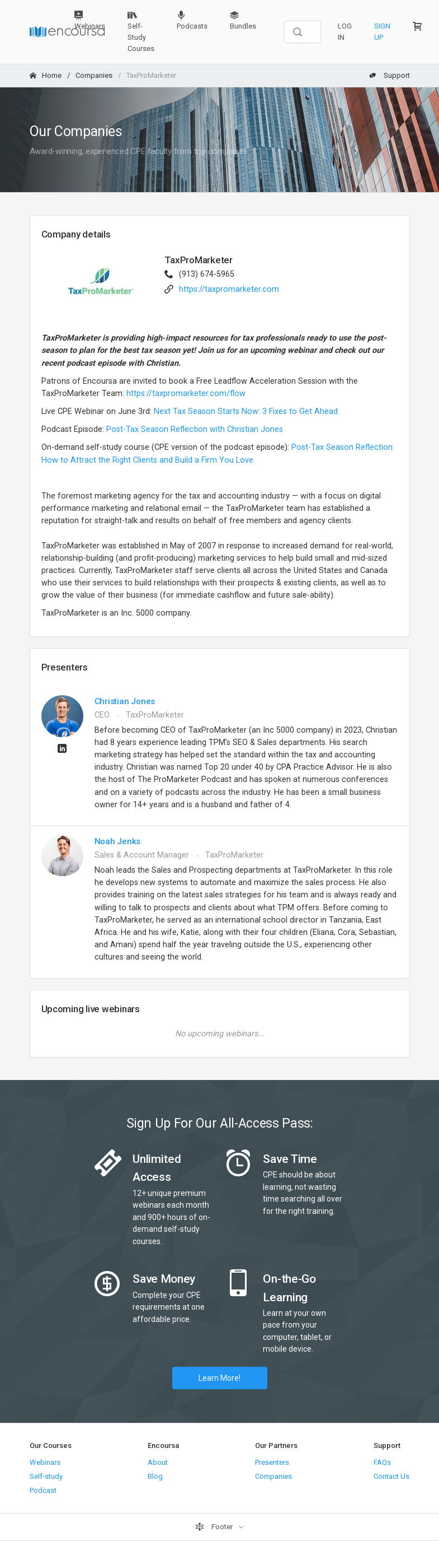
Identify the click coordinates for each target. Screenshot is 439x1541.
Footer (214, 1527)
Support (390, 75)
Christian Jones (125, 701)
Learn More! (219, 1378)
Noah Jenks (118, 841)
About (158, 1462)
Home (46, 75)
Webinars (89, 20)
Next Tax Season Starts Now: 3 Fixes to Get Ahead (246, 411)
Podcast (43, 1490)
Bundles (243, 20)
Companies (93, 75)
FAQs (382, 1462)
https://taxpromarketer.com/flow (186, 393)
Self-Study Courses (141, 32)
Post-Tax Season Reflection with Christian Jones (195, 429)
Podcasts (192, 20)
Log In (345, 31)
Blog (155, 1476)
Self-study (46, 1476)
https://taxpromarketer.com (229, 289)
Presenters (272, 1462)
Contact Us (391, 1476)
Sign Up (382, 31)
